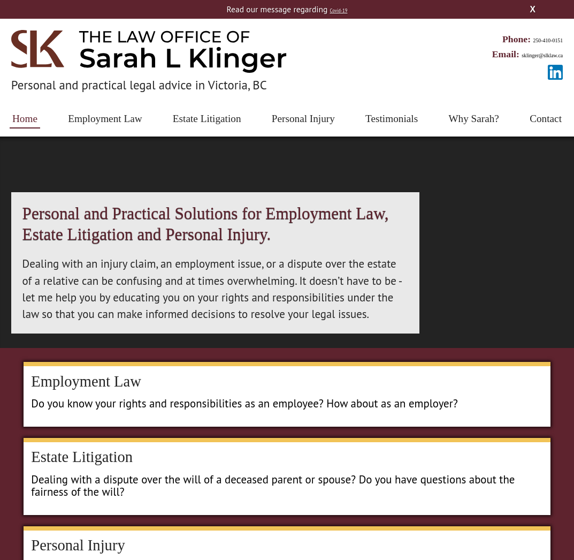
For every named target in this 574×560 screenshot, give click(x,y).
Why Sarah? (473, 118)
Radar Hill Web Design (328, 533)
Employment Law (105, 118)
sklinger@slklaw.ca (526, 54)
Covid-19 (338, 9)
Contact (546, 118)
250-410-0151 (536, 39)
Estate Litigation (207, 118)
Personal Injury (303, 118)
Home (24, 118)
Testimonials (391, 118)
